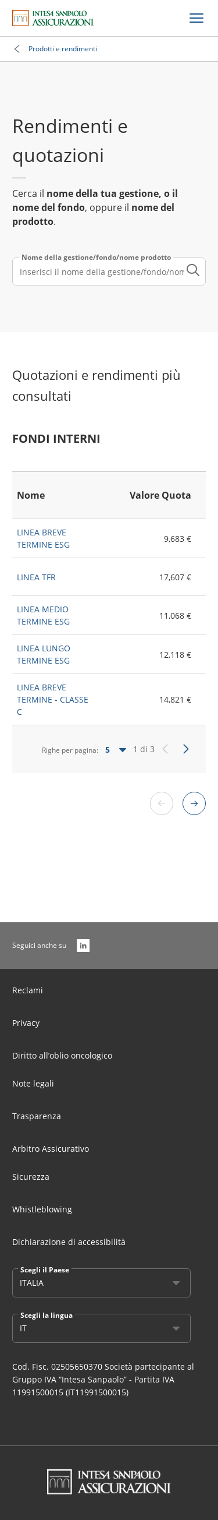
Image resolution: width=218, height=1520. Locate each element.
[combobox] (109, 271)
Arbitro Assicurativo (50, 1148)
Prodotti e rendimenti (62, 49)
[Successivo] (186, 749)
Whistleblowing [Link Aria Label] (42, 1209)
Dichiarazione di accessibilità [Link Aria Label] (69, 1241)
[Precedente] (165, 749)
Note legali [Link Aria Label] (33, 1083)
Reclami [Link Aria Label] (27, 990)
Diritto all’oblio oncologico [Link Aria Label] (62, 1055)
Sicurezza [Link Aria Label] (30, 1176)
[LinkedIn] (83, 945)
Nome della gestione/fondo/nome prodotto (96, 257)
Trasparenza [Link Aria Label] (36, 1116)
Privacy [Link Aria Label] (26, 1022)
